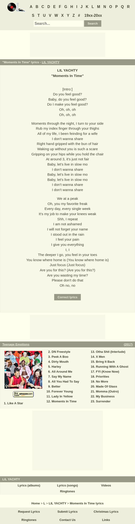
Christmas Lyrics (106, 511)
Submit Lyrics (67, 511)
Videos (106, 485)
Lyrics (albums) (29, 485)
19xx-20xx (93, 15)
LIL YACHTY (50, 62)
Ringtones (67, 491)
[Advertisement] (67, 44)
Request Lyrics (29, 511)
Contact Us (67, 520)
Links (106, 520)
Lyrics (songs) (67, 485)
